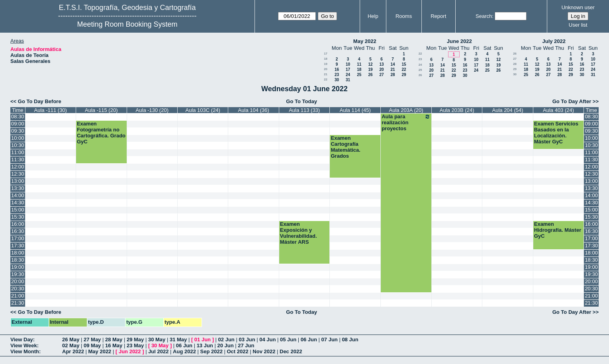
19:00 (17, 267)
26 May (70, 339)
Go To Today (301, 101)
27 (381, 74)
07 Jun (329, 339)
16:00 (17, 224)
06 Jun (309, 339)
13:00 (17, 181)
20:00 (17, 281)
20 (325, 69)
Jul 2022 (158, 351)
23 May (135, 345)
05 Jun (288, 339)
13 (381, 64)
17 (325, 53)
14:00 (17, 195)
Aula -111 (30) (50, 110)
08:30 (17, 116)
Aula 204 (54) (507, 110)
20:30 (17, 289)
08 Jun (350, 339)
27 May (92, 339)
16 (337, 69)
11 (359, 64)
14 (392, 64)
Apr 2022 (73, 351)
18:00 (17, 253)
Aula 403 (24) (558, 110)
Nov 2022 (264, 351)
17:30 (17, 246)
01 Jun (202, 339)
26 (370, 74)
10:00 (17, 138)
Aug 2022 (184, 351)
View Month (24, 351)
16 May (113, 345)
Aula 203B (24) (457, 110)
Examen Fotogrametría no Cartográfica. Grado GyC (101, 133)
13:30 (17, 188)
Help (373, 16)
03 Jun (247, 339)
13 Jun (205, 345)
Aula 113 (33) (304, 110)
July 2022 (554, 41)
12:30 (17, 174)
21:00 (17, 296)
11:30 (17, 159)
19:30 (17, 274)
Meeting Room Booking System (127, 24)
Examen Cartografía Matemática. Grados (345, 147)
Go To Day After (571, 101)
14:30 (17, 202)
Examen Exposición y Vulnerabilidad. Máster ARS (298, 233)
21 (392, 69)
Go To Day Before (39, 101)
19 (325, 64)
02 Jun (226, 339)
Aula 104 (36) (253, 110)
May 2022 (364, 41)
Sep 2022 (211, 351)
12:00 (17, 167)
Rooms (404, 16)
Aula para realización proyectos (406, 122)
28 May (113, 339)
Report (438, 16)
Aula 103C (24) (202, 110)
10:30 (17, 145)
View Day (21, 339)
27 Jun (246, 345)
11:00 (17, 152)
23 (337, 74)
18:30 (17, 260)
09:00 (17, 124)
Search (484, 16)
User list (578, 25)
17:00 (17, 238)
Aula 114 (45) (355, 110)
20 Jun (225, 345)
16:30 (17, 231)
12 (370, 64)
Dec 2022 (291, 351)
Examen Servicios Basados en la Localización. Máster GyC (556, 133)
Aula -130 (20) (152, 110)
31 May (178, 339)
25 (359, 74)
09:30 (17, 131)
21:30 (17, 303)
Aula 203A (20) (406, 110)
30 (337, 80)
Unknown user (578, 7)
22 (403, 69)
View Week (23, 345)
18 (325, 59)
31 (348, 80)
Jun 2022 (130, 351)
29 (403, 74)
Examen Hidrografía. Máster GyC (557, 230)
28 (392, 74)
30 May (156, 339)
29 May (135, 339)
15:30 (17, 217)
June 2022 (459, 41)
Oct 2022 (237, 351)
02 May (70, 345)
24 (348, 74)
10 (348, 64)
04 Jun (267, 339)
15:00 (17, 210)
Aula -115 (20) (101, 110)
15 (403, 64)
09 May (92, 345)
